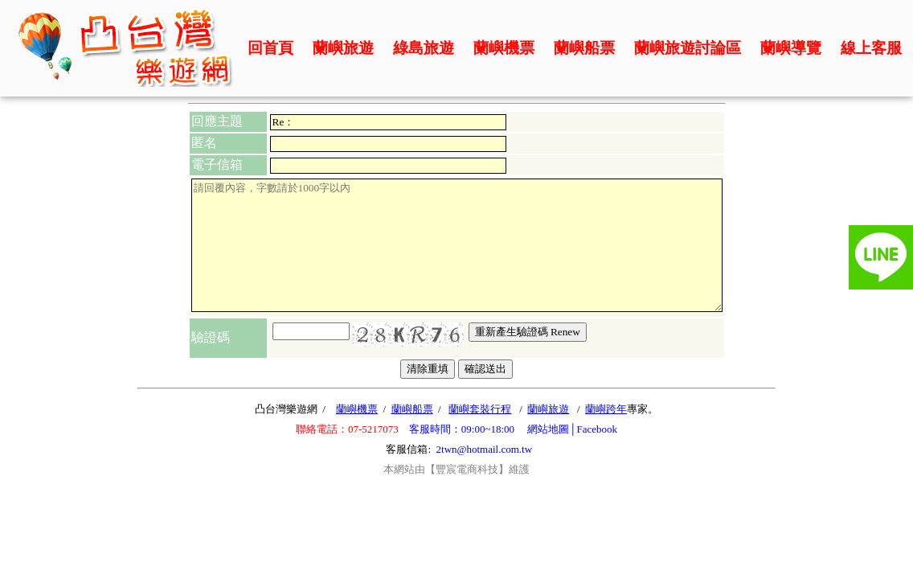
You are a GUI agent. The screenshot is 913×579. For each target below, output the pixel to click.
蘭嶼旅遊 (343, 47)
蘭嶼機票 (503, 47)
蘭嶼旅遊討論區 (687, 47)
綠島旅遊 (423, 47)
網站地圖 (548, 429)
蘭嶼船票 (584, 47)
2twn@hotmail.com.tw (484, 449)
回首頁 (270, 47)
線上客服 (871, 47)
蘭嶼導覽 (790, 47)
